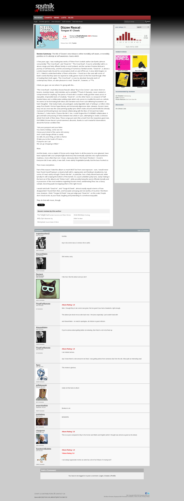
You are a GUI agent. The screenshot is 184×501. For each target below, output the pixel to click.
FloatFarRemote (82, 36)
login (35, 22)
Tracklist (74, 43)
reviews (38, 18)
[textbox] (134, 21)
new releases (56, 22)
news (56, 18)
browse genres (44, 22)
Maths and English (123, 70)
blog (70, 18)
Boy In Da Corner (139, 70)
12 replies (81, 37)
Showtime (139, 87)
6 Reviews (94, 36)
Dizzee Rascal (71, 27)
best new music (78, 22)
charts (48, 18)
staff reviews (66, 22)
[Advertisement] (132, 147)
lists (63, 18)
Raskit (123, 87)
